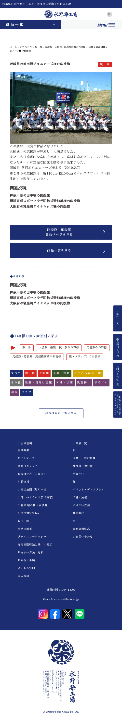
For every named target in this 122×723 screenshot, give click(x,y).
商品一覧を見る (59, 250)
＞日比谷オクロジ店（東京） (36, 497)
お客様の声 (26, 47)
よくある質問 (26, 568)
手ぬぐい (78, 474)
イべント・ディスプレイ (88, 489)
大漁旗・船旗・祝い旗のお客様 (59, 347)
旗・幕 (38, 47)
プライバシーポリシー (32, 536)
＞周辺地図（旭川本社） (33, 489)
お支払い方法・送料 (30, 552)
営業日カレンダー (29, 466)
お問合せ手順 (26, 560)
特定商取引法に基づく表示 (35, 544)
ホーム (13, 47)
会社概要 (23, 450)
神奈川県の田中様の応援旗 (30, 195)
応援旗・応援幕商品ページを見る (59, 232)
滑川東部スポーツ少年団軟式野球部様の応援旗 (45, 201)
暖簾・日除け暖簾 (84, 458)
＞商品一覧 (80, 443)
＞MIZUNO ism (29, 513)
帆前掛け (78, 513)
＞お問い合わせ (83, 536)
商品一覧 (15, 24)
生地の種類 (25, 529)
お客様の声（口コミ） (32, 474)
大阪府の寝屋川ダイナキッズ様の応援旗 (40, 206)
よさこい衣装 (81, 505)
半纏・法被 (80, 497)
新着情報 (23, 481)
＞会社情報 (25, 443)
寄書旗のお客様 (97, 347)
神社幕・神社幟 (83, 466)
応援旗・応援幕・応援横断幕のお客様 (65, 47)
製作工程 (23, 521)
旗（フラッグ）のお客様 (84, 356)
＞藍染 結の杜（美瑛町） (34, 505)
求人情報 (23, 576)
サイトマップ (26, 458)
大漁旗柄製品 (81, 529)
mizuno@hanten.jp (66, 599)
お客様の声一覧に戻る (61, 413)
